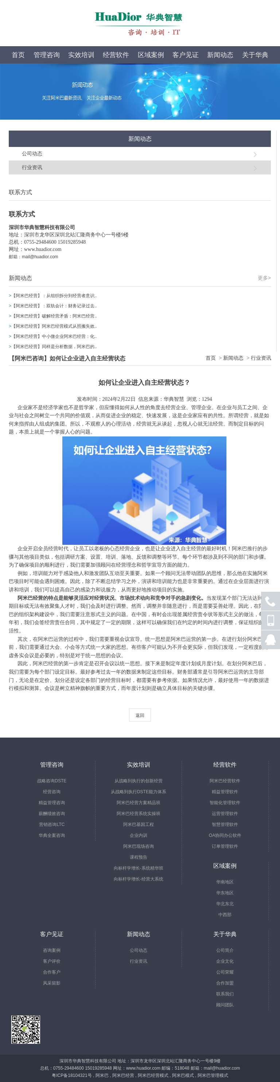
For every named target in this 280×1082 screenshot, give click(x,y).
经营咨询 (52, 791)
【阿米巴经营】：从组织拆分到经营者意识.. (54, 295)
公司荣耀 (225, 972)
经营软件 (116, 55)
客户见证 (185, 55)
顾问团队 (225, 1004)
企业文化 (225, 961)
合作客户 (52, 972)
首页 (18, 55)
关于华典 (255, 55)
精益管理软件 (225, 791)
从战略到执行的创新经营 (138, 780)
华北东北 (225, 903)
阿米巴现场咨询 (138, 846)
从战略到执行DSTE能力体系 (138, 791)
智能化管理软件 (225, 802)
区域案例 (151, 55)
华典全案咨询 (52, 835)
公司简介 (225, 950)
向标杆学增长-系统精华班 (138, 868)
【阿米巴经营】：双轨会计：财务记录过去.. (54, 305)
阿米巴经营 (123, 1075)
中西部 (225, 914)
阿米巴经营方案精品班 (138, 802)
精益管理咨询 (52, 802)
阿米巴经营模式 (153, 1075)
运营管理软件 (225, 813)
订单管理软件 (225, 846)
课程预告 (138, 857)
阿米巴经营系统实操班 (138, 813)
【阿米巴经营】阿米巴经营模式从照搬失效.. (54, 326)
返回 (140, 715)
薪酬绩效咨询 (52, 813)
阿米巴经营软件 (225, 780)
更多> (264, 278)
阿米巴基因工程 (138, 824)
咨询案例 (52, 950)
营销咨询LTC (52, 824)
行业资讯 (32, 167)
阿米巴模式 (183, 1075)
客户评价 (52, 961)
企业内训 (138, 835)
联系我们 (225, 994)
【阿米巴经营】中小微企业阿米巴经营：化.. (54, 336)
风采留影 (52, 983)
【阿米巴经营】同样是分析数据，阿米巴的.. (54, 346)
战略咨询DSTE (51, 780)
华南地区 (225, 882)
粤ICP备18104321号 (72, 1075)
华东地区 (225, 892)
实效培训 (81, 55)
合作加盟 (225, 983)
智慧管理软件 (225, 824)
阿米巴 (102, 1075)
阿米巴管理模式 (213, 1075)
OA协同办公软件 (225, 835)
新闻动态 (220, 55)
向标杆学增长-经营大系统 (138, 879)
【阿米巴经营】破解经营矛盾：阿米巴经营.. (54, 316)
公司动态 (32, 153)
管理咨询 (47, 55)
